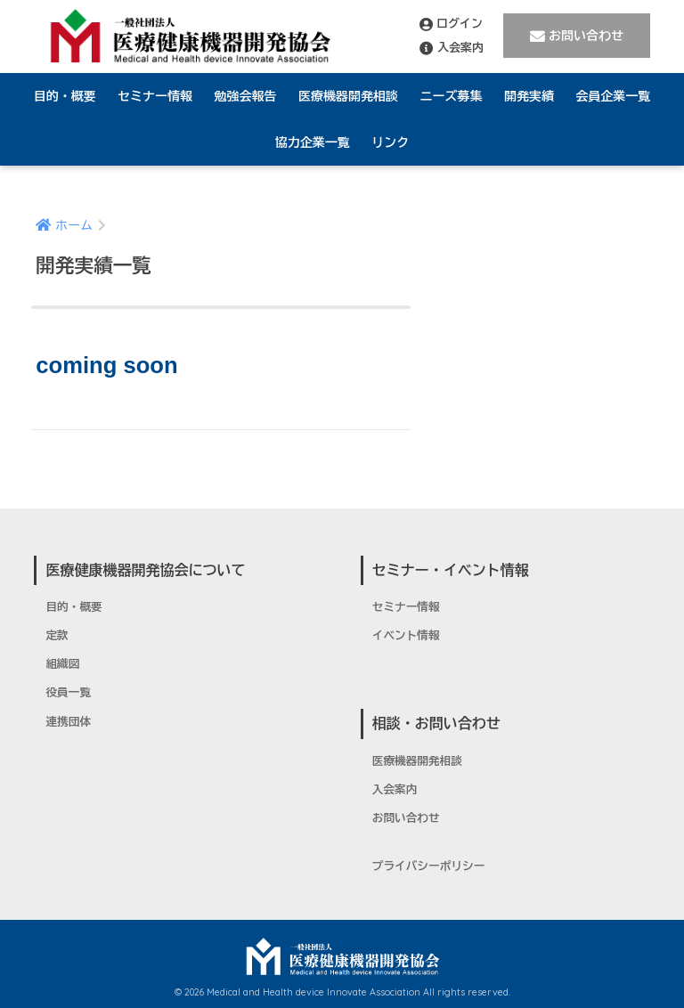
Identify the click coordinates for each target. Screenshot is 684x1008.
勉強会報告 (246, 96)
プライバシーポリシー (428, 866)
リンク (390, 142)
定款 (56, 636)
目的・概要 (65, 96)
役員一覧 (68, 693)
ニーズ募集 (450, 96)
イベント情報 (406, 636)
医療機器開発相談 (348, 96)
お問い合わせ (576, 36)
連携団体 (68, 722)
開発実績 (529, 96)
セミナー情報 (155, 96)
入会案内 (451, 48)
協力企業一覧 (312, 142)
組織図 (62, 664)
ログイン (451, 24)
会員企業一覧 (612, 96)
